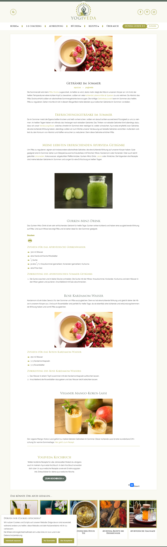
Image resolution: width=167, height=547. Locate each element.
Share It (134, 485)
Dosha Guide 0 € (135, 26)
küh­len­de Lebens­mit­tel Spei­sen (99, 95)
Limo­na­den (39, 156)
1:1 (33, 26)
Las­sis (99, 156)
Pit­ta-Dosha (54, 92)
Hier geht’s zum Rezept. (65, 442)
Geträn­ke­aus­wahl (105, 99)
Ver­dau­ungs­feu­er (47, 126)
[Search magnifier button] (13, 12)
